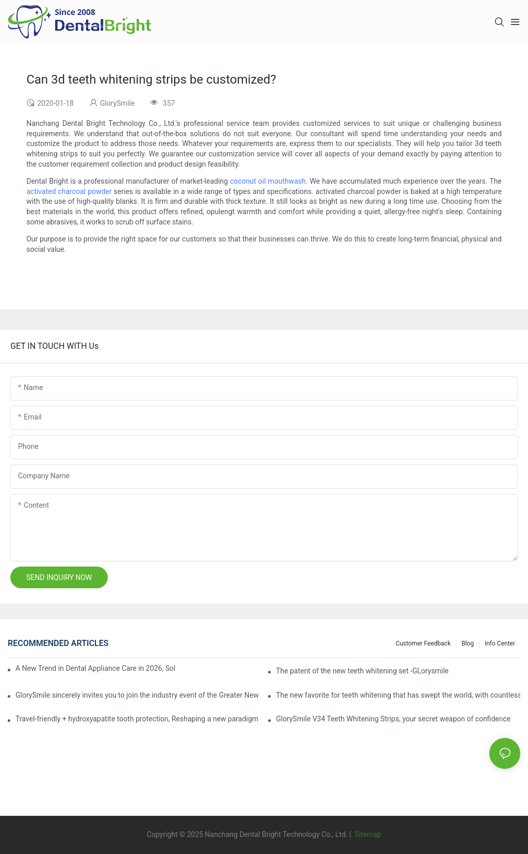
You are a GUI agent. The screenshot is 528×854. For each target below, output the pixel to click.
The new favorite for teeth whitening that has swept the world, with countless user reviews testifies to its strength (398, 695)
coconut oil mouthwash (268, 181)
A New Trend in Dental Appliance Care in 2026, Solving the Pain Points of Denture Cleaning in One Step (95, 668)
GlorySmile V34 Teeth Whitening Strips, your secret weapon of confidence (393, 719)
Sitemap (367, 834)
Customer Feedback (423, 643)
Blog (467, 643)
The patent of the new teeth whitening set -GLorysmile (362, 671)
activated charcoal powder (68, 191)
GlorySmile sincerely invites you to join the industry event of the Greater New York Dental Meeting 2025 (137, 695)
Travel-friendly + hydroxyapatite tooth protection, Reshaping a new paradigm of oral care (137, 719)
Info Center (500, 643)
